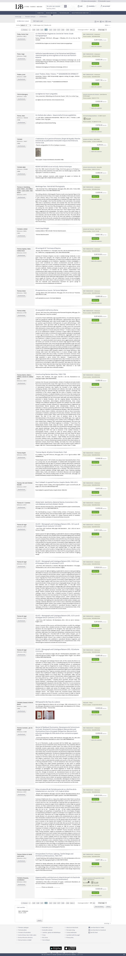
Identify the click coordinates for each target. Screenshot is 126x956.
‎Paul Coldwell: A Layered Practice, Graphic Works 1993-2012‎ (57, 482)
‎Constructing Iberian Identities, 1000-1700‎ (51, 374)
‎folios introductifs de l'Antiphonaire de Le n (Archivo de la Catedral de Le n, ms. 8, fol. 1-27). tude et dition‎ (56, 790)
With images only (38, 25)
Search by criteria (51, 8)
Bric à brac (45, 937)
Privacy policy (69, 937)
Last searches (21, 907)
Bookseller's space (104, 1)
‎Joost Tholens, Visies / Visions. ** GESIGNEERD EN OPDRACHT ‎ (57, 74)
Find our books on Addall (23, 940)
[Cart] (80, 6)
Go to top (107, 923)
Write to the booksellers (89, 1)
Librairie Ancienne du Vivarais (91, 94)
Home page (40, 13)
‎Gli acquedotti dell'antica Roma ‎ (47, 310)
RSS (102, 21)
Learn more (80, 954)
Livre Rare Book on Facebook (97, 930)
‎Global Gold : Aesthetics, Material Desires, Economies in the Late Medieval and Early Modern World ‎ (57, 503)
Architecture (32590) (23, 21)
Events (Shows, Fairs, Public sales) (26, 935)
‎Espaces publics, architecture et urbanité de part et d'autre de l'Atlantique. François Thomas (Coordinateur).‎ (58, 878)
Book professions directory (80, 13)
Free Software (46, 940)
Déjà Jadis (85, 702)
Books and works (51, 13)
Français (54, 953)
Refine (108, 25)
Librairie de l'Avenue (88, 229)
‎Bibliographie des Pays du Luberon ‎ (48, 702)
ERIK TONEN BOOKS (88, 34)
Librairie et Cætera (88, 139)
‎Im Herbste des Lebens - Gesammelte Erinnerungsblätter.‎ (56, 115)
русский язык (68, 953)
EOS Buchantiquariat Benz (90, 116)
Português (61, 953)
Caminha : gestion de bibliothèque (51, 932)
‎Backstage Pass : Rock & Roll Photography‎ (50, 186)
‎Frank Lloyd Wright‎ (42, 228)
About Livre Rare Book (72, 927)
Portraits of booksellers (24, 932)
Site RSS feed (93, 932)
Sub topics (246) (38, 21)
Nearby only (47, 25)
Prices (44, 935)
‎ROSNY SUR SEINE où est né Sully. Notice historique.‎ (54, 167)
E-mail (108, 21)
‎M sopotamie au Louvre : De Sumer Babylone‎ (51, 290)
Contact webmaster (70, 932)
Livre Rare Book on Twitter (96, 927)
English (49, 953)
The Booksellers (64, 13)
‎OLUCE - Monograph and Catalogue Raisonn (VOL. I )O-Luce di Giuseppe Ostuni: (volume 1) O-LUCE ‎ (57, 525)
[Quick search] (56, 6)
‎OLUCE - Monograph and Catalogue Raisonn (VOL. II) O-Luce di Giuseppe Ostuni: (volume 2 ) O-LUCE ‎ (58, 617)
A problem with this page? (72, 935)
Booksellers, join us (46, 927)
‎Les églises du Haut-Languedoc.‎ (47, 94)
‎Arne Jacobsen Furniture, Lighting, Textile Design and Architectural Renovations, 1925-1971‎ (54, 855)
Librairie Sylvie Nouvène (89, 167)
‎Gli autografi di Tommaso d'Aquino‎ (48, 248)
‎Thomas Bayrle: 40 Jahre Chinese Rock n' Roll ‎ (51, 452)
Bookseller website (46, 930)
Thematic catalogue (30, 16)
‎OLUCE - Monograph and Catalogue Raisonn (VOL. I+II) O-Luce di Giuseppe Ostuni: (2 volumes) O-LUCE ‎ (57, 562)
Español (76, 953)
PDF (97, 21)
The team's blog (69, 930)
